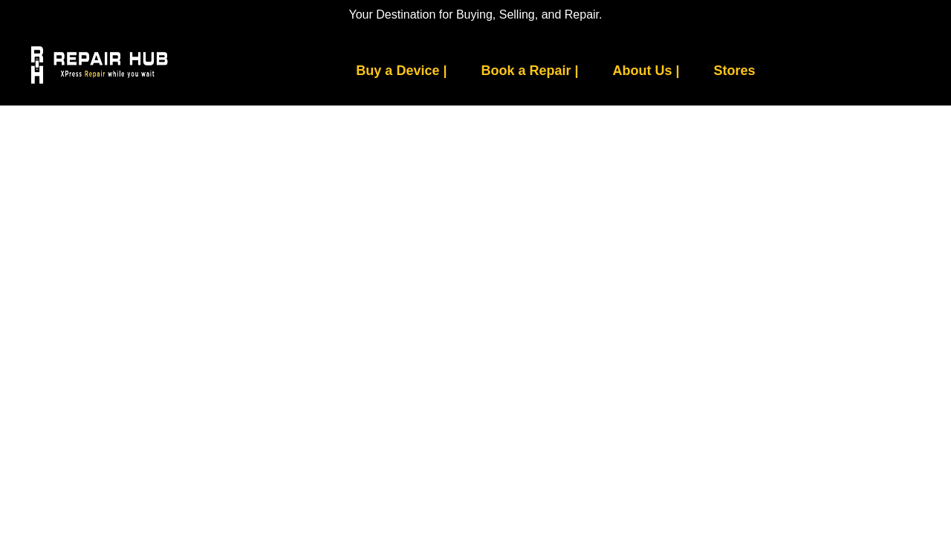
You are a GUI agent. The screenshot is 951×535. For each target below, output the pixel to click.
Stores (735, 70)
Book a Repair (529, 70)
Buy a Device (401, 70)
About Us (646, 70)
